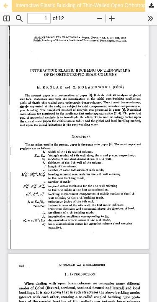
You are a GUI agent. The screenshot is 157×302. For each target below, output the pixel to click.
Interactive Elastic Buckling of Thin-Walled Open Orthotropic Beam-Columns (86, 5)
